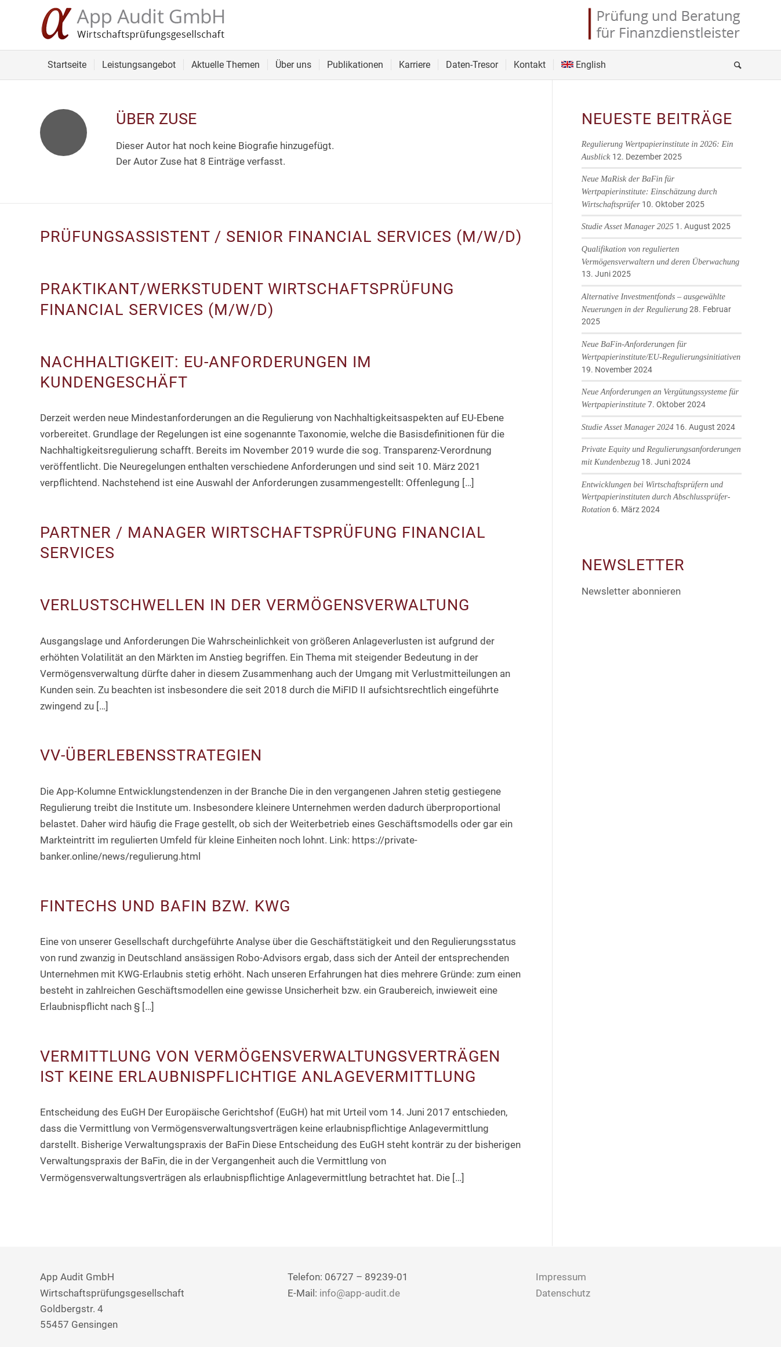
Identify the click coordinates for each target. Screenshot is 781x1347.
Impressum (561, 1277)
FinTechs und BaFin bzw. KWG (165, 906)
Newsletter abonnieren (631, 591)
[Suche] (734, 64)
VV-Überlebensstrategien (151, 755)
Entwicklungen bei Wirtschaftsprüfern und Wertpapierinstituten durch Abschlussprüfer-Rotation (656, 497)
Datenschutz (563, 1293)
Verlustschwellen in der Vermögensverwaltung (255, 605)
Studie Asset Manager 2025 (628, 226)
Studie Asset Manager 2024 (628, 427)
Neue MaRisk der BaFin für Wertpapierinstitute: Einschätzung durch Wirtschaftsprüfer (649, 191)
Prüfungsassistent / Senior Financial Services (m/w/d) (281, 236)
